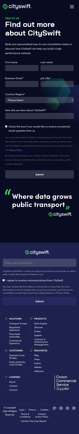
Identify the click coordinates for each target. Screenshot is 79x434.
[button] (71, 6)
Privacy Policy (15, 149)
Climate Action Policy (41, 415)
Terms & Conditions (25, 415)
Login (22, 409)
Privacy (32, 409)
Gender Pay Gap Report (33, 421)
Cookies (44, 409)
